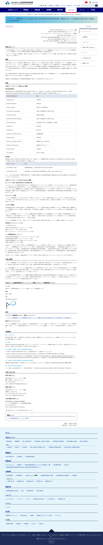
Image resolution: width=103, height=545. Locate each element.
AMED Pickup (23, 515)
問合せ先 (70, 5)
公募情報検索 (9, 475)
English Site (95, 2)
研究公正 (17, 447)
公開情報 (57, 5)
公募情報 (8, 471)
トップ (6, 14)
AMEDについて (10, 437)
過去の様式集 (40, 490)
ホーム (7, 432)
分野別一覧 (39, 481)
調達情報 (43, 5)
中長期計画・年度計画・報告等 (42, 441)
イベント (28, 498)
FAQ (23, 490)
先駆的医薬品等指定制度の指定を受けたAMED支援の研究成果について (23, 467)
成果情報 (19, 464)
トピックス (20, 498)
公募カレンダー (32, 475)
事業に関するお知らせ (39, 498)
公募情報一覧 (20, 481)
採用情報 (51, 5)
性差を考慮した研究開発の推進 (71, 447)
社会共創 (25, 447)
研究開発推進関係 (30, 456)
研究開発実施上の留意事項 (62, 475)
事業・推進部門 (84, 441)
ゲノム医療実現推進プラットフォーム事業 (18, 418)
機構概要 (17, 441)
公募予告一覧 (10, 481)
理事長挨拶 (9, 441)
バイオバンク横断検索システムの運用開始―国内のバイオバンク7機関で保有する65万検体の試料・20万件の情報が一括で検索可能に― (39, 317)
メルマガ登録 (77, 5)
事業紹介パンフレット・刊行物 (44, 515)
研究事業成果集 (57, 464)
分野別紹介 (20, 456)
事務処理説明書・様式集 (47, 475)
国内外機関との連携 (72, 441)
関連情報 (75, 475)
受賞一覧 (66, 464)
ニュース (11, 14)
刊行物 (7, 511)
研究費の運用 (30, 490)
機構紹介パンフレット (11, 515)
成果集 (32, 515)
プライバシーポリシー (52, 538)
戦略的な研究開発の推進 (55, 447)
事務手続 (8, 487)
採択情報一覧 (30, 481)
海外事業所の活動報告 (58, 441)
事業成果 (8, 461)
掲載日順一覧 (48, 481)
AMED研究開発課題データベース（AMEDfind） (37, 464)
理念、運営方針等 (27, 441)
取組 (7, 444)
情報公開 (9, 447)
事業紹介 (8, 452)
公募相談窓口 (19, 475)
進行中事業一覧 (10, 456)
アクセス (63, 5)
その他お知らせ (51, 498)
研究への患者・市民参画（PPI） (38, 447)
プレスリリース (17, 14)
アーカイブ (58, 515)
